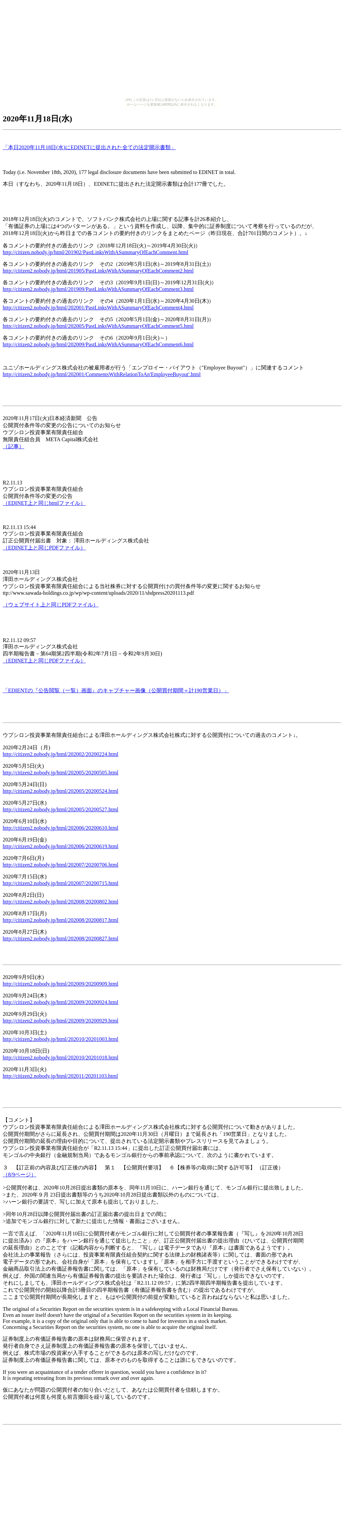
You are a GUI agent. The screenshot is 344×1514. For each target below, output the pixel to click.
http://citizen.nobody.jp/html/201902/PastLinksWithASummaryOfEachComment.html (95, 252)
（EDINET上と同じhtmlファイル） (44, 503)
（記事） (13, 446)
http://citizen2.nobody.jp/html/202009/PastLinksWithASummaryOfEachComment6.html (98, 344)
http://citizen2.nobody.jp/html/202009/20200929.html (60, 1021)
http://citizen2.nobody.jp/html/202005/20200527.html (60, 809)
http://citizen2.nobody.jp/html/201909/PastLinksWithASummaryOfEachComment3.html (98, 289)
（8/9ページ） (19, 1174)
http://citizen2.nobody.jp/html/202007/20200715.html (60, 883)
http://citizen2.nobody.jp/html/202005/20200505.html (60, 772)
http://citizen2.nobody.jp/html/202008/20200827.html (60, 938)
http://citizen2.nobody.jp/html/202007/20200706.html (60, 865)
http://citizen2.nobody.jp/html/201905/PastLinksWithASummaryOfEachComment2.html (98, 271)
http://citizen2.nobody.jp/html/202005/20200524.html (60, 791)
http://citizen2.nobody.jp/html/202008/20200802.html (60, 902)
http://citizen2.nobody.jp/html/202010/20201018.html (60, 1057)
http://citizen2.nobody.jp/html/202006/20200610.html (60, 828)
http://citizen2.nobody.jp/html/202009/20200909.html (60, 984)
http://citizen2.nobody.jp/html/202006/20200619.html (60, 846)
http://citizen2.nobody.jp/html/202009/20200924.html (60, 1002)
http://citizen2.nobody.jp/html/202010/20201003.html (60, 1039)
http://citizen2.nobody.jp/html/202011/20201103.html (60, 1076)
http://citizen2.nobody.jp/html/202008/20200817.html (60, 920)
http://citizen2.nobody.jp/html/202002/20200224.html (60, 754)
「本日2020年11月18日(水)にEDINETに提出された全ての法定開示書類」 (89, 147)
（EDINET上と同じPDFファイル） (44, 547)
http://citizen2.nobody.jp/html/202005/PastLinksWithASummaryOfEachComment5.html (98, 326)
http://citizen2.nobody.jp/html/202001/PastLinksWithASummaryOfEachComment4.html (98, 307)
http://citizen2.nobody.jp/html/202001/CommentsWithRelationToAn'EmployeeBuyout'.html (102, 374)
